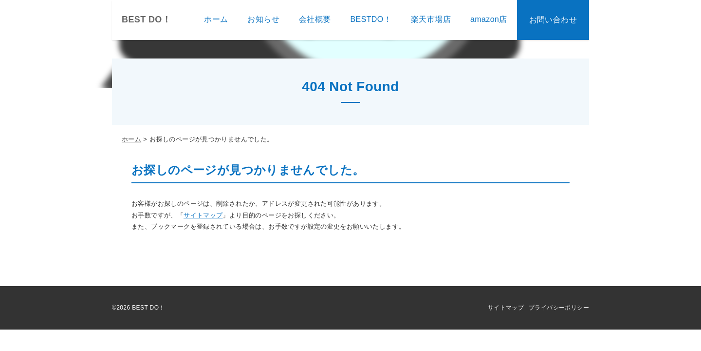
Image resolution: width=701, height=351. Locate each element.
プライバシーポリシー (559, 307)
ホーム (131, 139)
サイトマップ (203, 215)
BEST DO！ (146, 19)
